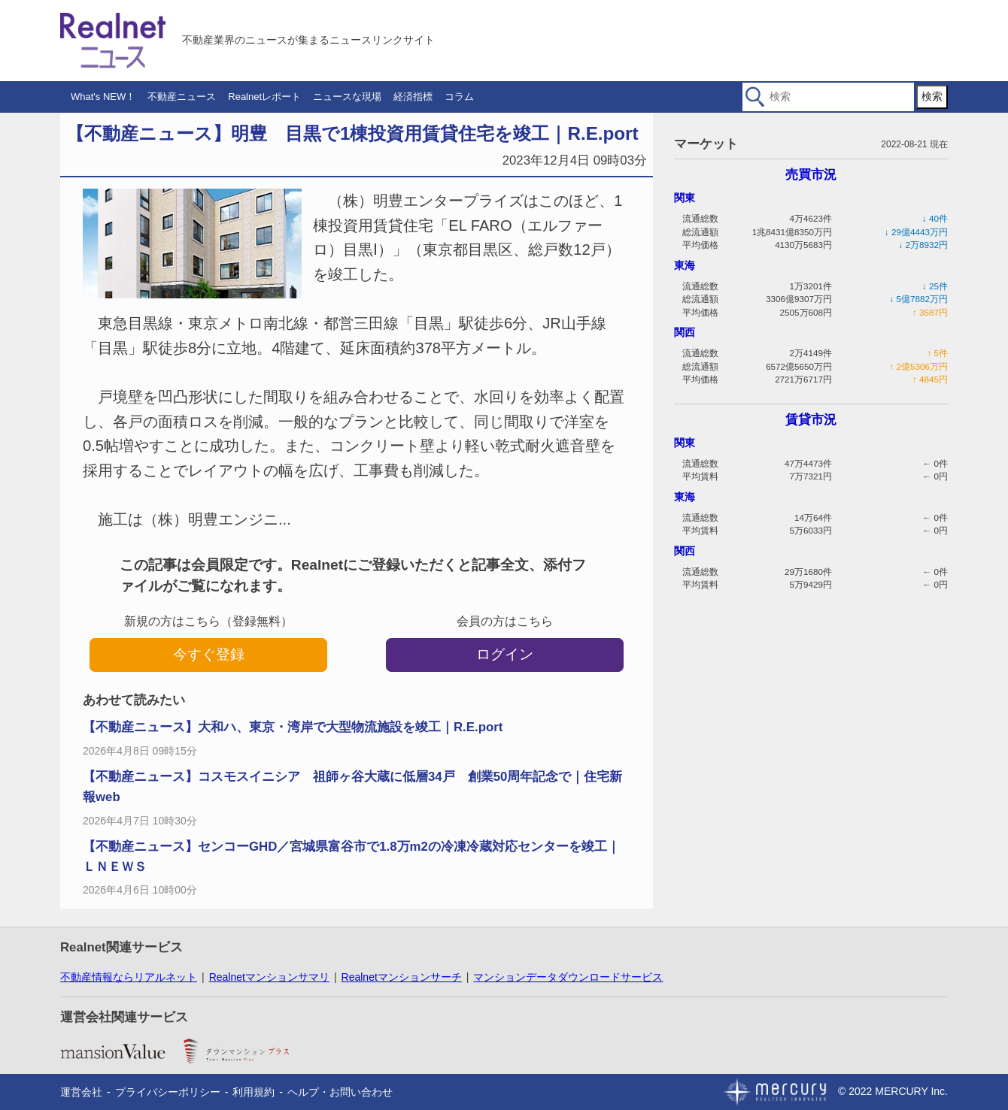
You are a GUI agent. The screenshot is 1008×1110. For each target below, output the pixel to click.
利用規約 (253, 1092)
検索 (932, 96)
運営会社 (81, 1092)
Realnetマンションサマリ (269, 977)
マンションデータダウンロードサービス (568, 977)
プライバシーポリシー (167, 1092)
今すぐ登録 (208, 654)
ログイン (504, 654)
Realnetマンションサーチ (402, 977)
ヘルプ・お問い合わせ (340, 1092)
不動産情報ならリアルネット (128, 977)
